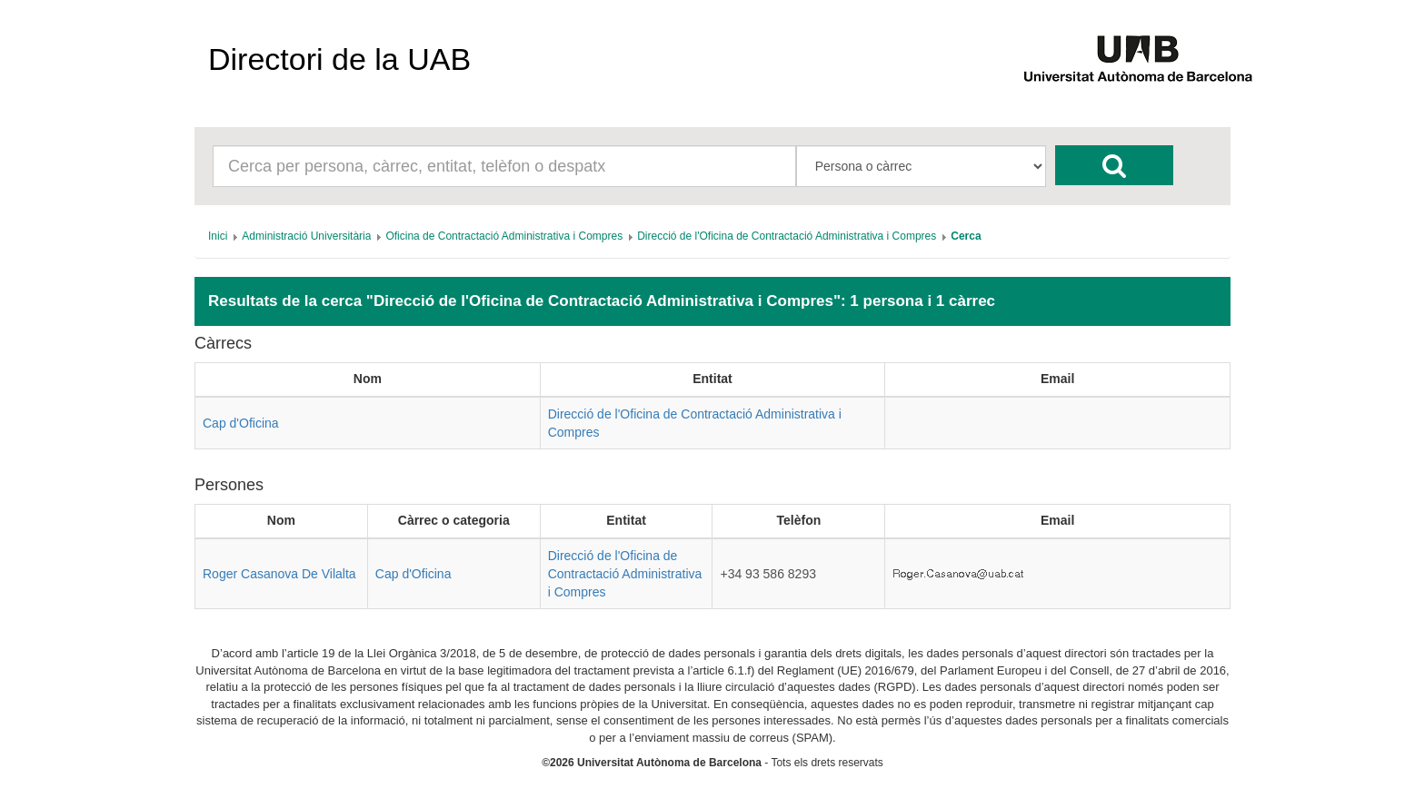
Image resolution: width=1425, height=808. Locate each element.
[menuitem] (217, 236)
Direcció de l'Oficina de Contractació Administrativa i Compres (625, 573)
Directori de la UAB (339, 59)
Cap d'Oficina (241, 423)
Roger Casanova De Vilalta (279, 574)
